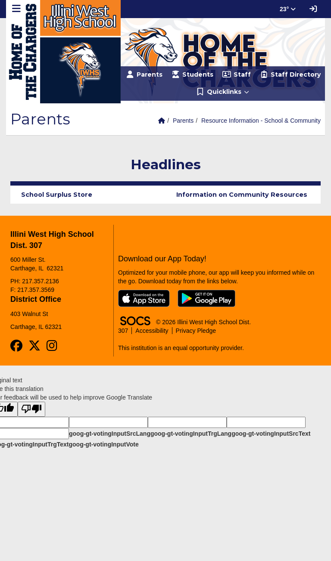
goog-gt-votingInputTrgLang (190, 433)
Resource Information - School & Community (261, 120)
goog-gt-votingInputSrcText (270, 433)
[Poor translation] (31, 409)
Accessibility (151, 330)
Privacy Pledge (196, 330)
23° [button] (288, 9)
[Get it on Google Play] (206, 298)
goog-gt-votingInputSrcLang (109, 433)
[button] (223, 92)
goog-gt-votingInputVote (103, 444)
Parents (183, 120)
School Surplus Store (56, 194)
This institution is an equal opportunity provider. (181, 347)
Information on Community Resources (241, 194)
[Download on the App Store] (144, 298)
